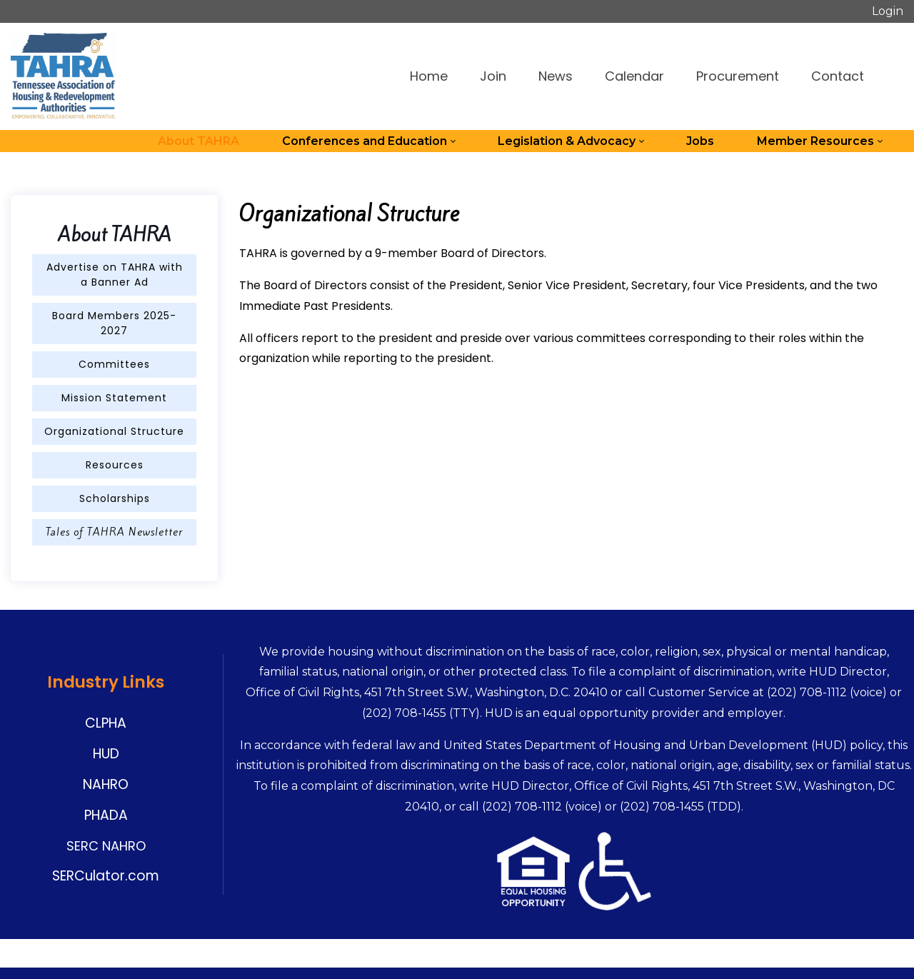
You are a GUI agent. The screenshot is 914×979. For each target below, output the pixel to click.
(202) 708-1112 (807, 692)
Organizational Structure (114, 431)
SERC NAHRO (106, 846)
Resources (115, 465)
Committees (114, 364)
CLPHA (105, 723)
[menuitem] (198, 141)
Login (887, 11)
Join (493, 76)
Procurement (737, 76)
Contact (837, 76)
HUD (106, 753)
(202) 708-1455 (404, 713)
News (555, 76)
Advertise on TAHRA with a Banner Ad (114, 274)
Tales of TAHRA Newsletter (114, 532)
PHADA (106, 815)
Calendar (634, 76)
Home (429, 76)
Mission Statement (114, 398)
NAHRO (106, 784)
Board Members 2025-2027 (114, 323)
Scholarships (114, 498)
